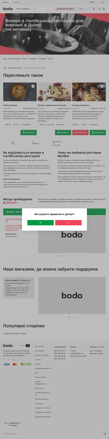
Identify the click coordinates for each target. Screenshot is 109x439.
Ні (68, 222)
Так (40, 222)
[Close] (84, 211)
